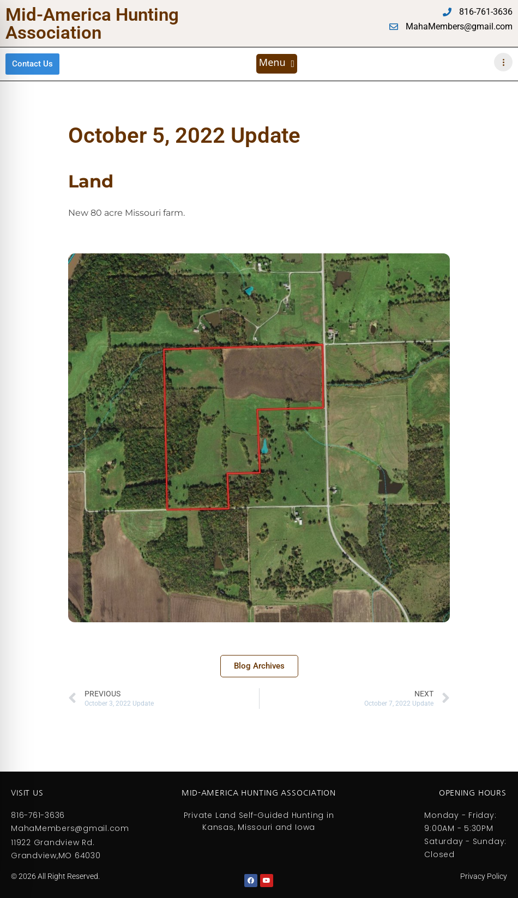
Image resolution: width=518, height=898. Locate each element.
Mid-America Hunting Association (92, 23)
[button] (276, 64)
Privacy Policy (483, 876)
